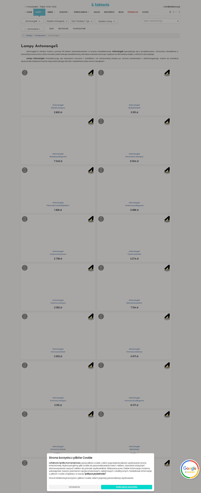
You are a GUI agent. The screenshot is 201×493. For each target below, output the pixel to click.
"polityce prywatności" (95, 474)
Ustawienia (74, 487)
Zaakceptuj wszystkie (126, 487)
